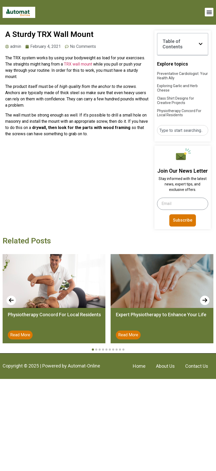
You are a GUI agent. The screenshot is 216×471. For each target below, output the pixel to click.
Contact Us (196, 366)
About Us (165, 366)
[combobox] (182, 130)
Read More (20, 334)
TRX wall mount (78, 64)
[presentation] (11, 300)
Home (139, 366)
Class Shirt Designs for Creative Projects (175, 100)
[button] (209, 12)
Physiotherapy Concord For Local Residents (179, 113)
